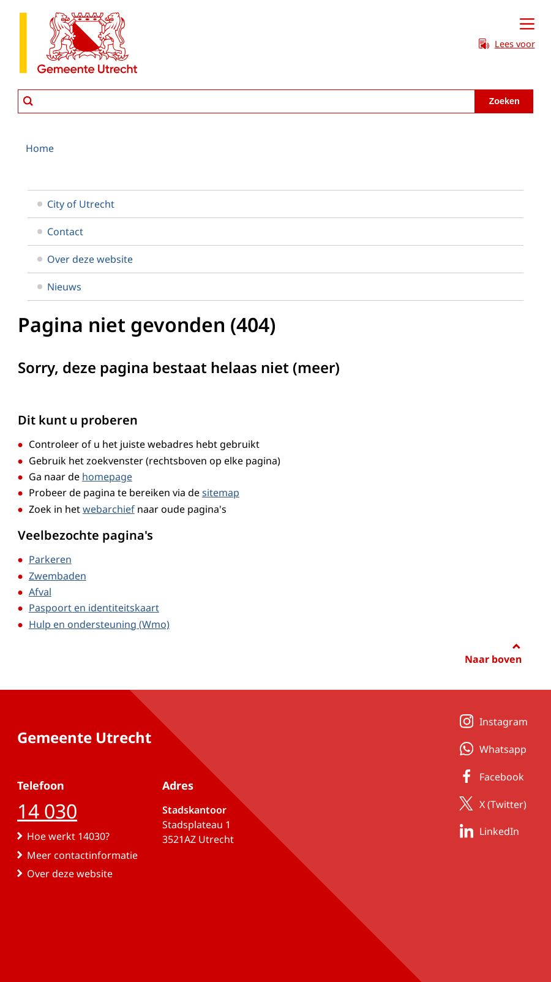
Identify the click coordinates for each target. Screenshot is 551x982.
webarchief (109, 509)
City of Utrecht (75, 204)
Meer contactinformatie (82, 855)
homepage (107, 476)
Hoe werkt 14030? (68, 836)
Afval (40, 592)
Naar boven (493, 659)
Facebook (489, 776)
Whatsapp (491, 748)
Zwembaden (57, 576)
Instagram (491, 721)
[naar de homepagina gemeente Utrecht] (78, 45)
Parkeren (50, 559)
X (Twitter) (491, 803)
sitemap (220, 492)
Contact (60, 231)
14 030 (47, 811)
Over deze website (85, 259)
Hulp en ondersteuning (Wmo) (99, 624)
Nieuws (59, 286)
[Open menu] (527, 24)
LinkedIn (487, 830)
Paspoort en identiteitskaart (94, 607)
